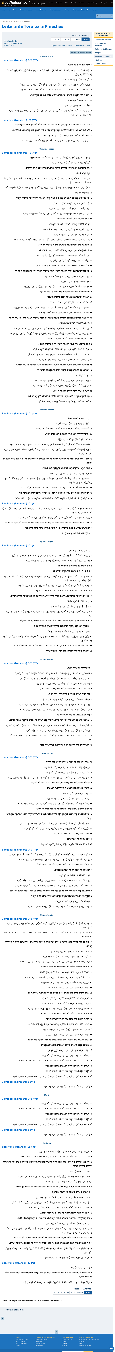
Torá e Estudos (41, 10)
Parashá (5, 22)
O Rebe (81, 1342)
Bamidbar (15, 22)
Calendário (38, 1342)
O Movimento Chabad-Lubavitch (76, 10)
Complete (86, 39)
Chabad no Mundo (85, 1346)
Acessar (51, 3)
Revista (94, 10)
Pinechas (26, 22)
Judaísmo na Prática (9, 10)
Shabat (64, 1342)
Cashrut (64, 1344)
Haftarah (77, 39)
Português (104, 3)
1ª (52, 39)
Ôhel (80, 1344)
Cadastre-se (39, 1346)
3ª (59, 39)
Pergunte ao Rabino (62, 3)
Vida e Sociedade (26, 10)
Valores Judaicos (55, 10)
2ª (55, 39)
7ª (72, 39)
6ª (68, 39)
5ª (65, 39)
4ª (62, 39)
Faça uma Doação (92, 3)
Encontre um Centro (78, 3)
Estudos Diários (40, 1344)
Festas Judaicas (67, 1340)
